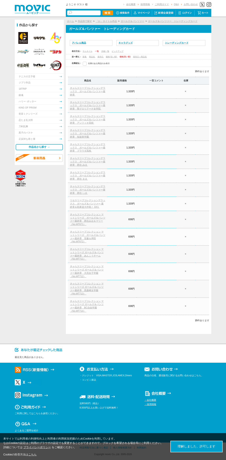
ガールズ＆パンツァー (132, 21)
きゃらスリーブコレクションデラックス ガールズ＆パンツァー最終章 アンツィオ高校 (87, 119)
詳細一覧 (105, 51)
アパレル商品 (79, 42)
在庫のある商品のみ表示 (99, 63)
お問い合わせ (191, 4)
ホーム (70, 21)
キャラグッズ (126, 42)
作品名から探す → (39, 146)
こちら (32, 454)
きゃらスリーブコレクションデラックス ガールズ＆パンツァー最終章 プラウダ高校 (87, 147)
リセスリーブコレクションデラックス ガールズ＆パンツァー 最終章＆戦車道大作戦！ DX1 (87, 203)
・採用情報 (150, 404)
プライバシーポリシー (37, 447)
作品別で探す (85, 21)
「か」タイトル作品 (106, 21)
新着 (85, 57)
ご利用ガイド (162, 4)
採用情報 (145, 4)
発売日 (100, 57)
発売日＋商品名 (140, 57)
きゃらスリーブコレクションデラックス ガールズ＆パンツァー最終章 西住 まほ (87, 175)
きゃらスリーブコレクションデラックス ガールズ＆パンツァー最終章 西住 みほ (87, 161)
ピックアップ (117, 51)
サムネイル (87, 51)
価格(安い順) (111, 57)
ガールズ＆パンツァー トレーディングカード (173, 21)
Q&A (176, 4)
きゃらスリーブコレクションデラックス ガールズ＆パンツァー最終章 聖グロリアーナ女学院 (87, 105)
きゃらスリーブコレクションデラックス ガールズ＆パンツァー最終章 (87, 91)
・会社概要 (150, 400)
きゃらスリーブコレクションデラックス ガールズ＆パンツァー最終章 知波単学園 (87, 133)
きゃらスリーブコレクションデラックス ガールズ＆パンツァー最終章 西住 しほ (87, 189)
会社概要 (131, 4)
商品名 (92, 57)
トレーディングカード (176, 42)
